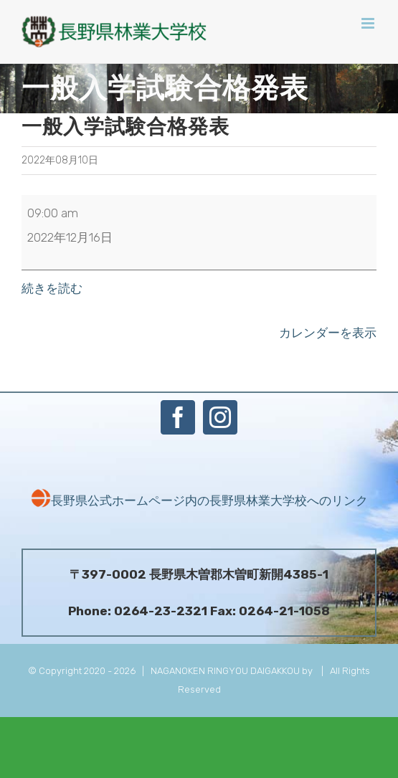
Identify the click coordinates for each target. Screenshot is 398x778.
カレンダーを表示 (327, 333)
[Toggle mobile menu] (368, 23)
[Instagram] (220, 417)
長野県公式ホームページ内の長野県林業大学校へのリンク (199, 500)
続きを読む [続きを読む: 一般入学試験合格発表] (52, 288)
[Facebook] (178, 417)
